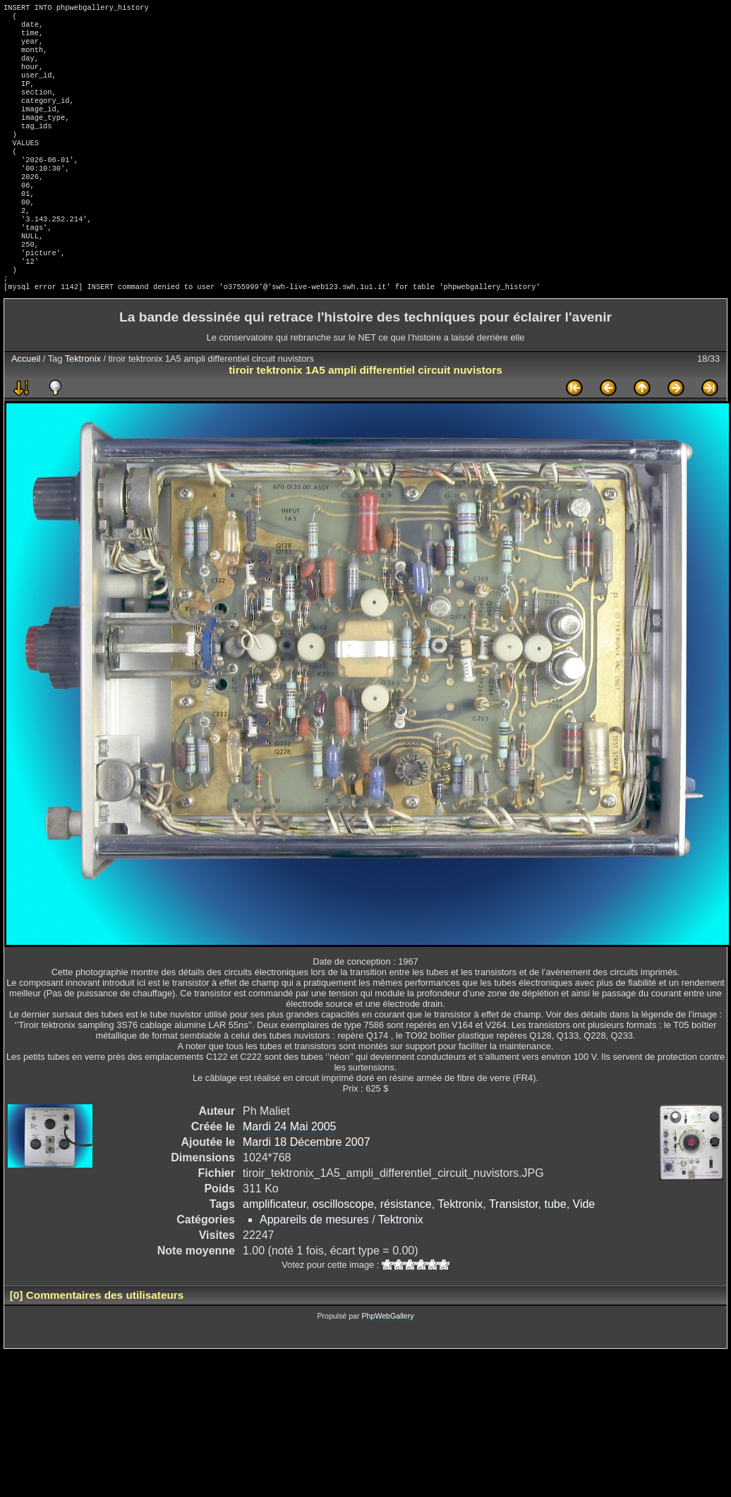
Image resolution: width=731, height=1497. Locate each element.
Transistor (513, 1252)
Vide (584, 1252)
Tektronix (83, 406)
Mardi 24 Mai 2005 (290, 1174)
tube (555, 1252)
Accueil (25, 406)
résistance (406, 1252)
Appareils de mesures (314, 1267)
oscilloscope (343, 1252)
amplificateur (274, 1252)
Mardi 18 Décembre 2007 (306, 1190)
